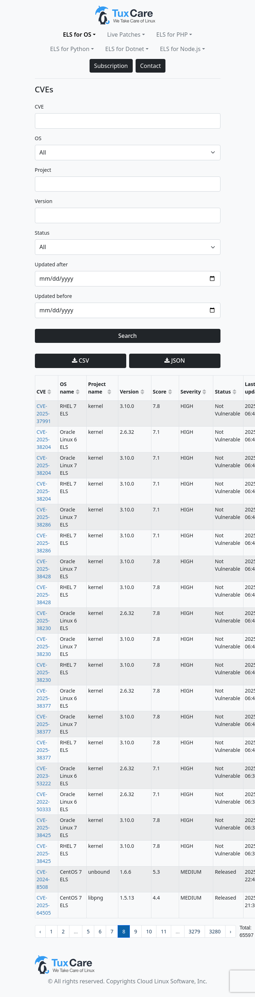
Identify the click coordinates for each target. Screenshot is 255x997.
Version (129, 391)
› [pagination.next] (230, 931)
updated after (51, 264)
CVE (39, 106)
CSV (80, 360)
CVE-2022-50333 (44, 802)
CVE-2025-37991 (44, 413)
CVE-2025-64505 (44, 905)
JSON (174, 360)
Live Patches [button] (124, 34)
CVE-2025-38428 (44, 569)
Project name (97, 388)
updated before (53, 296)
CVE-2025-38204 (44, 439)
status (42, 232)
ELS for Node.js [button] (180, 49)
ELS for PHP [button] (172, 34)
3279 (194, 931)
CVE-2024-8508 (43, 879)
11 (164, 931)
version (44, 201)
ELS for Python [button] (69, 49)
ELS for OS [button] (77, 34)
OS (38, 138)
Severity (191, 391)
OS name (67, 388)
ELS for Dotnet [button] (124, 49)
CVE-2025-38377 (44, 698)
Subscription (111, 66)
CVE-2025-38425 (44, 828)
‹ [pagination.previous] (40, 931)
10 (149, 931)
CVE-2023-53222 (44, 776)
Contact (150, 66)
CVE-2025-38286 (44, 517)
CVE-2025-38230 (44, 620)
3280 (215, 931)
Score (160, 391)
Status (223, 391)
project (43, 169)
